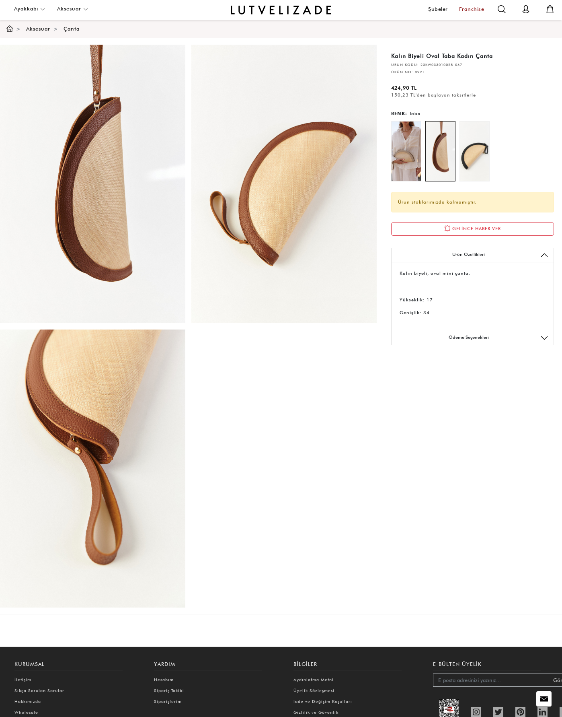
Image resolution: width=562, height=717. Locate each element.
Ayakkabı (29, 9)
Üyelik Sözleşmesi (313, 690)
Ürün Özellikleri (500, 255)
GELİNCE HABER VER (472, 228)
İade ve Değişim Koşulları (322, 701)
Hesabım (164, 679)
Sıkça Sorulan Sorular (39, 690)
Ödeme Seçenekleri (499, 338)
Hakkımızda (27, 701)
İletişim (22, 679)
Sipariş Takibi (169, 690)
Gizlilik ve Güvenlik (315, 712)
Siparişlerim (168, 701)
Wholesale (26, 712)
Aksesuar (72, 9)
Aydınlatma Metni (313, 679)
